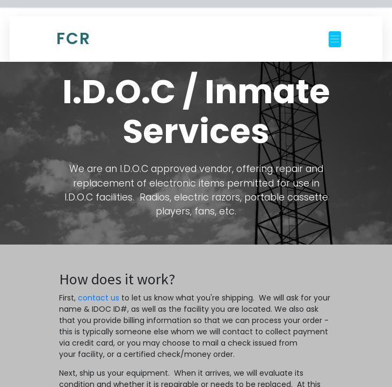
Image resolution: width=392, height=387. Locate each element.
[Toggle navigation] (335, 39)
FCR (73, 38)
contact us (98, 297)
